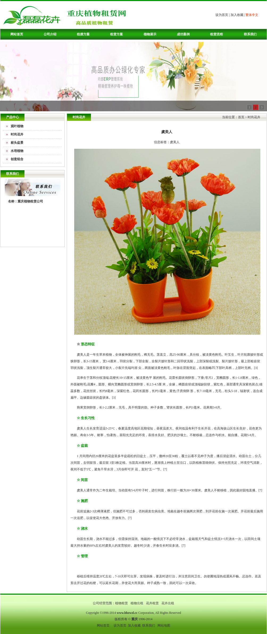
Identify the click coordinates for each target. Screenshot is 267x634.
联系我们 (250, 34)
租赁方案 (116, 34)
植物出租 (137, 603)
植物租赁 (122, 603)
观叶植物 (17, 126)
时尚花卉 (17, 134)
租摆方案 (83, 34)
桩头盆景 (17, 142)
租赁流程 (216, 34)
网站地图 (163, 625)
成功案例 (183, 34)
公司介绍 (50, 34)
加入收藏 (237, 15)
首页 (241, 117)
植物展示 (150, 34)
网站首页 (16, 34)
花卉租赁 (153, 603)
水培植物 (17, 151)
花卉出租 (167, 603)
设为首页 (221, 15)
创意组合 (17, 159)
